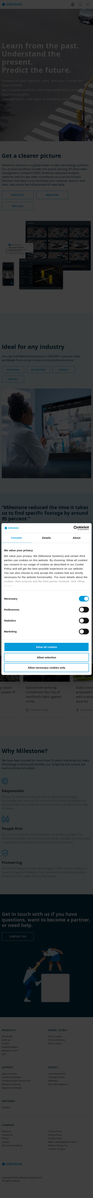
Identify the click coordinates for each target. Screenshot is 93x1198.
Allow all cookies (46, 646)
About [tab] (76, 537)
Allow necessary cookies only (46, 667)
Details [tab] (46, 537)
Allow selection (46, 657)
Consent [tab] (16, 537)
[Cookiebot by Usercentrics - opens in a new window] (73, 528)
